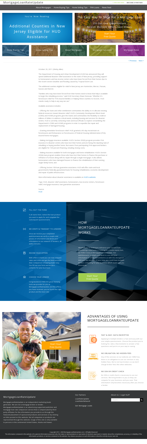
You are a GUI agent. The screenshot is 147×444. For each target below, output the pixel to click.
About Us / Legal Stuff (120, 395)
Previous (133, 60)
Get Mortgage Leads (83, 406)
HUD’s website (90, 177)
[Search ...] (125, 400)
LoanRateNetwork (82, 401)
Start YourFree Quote (110, 35)
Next (141, 60)
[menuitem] (45, 7)
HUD (40, 192)
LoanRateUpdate (82, 399)
